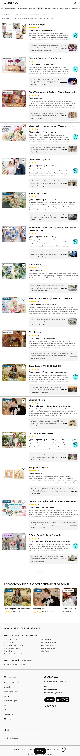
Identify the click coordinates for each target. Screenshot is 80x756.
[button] (23, 26)
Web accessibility (52, 749)
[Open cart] (75, 3)
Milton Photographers (48, 648)
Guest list (7, 687)
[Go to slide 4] (16, 37)
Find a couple (50, 689)
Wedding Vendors (6, 14)
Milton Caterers (9, 651)
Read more (63, 48)
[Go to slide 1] (11, 37)
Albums (7, 710)
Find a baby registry (53, 693)
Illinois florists (24, 14)
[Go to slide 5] (17, 37)
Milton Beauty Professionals (13, 654)
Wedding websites (11, 692)
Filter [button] (40, 751)
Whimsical (44, 14)
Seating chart (9, 714)
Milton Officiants (9, 642)
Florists (40, 8)
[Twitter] (50, 707)
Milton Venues (45, 651)
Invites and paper (10, 701)
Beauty (47, 8)
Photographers (10, 8)
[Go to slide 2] (12, 37)
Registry (7, 696)
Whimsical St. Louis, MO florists (14, 664)
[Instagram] (53, 707)
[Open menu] (5, 3)
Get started (50, 699)
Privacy (16, 749)
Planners (55, 8)
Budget (6, 705)
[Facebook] (45, 707)
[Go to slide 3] (14, 37)
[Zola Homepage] (13, 3)
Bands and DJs (65, 8)
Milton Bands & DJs (47, 639)
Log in (47, 686)
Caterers (32, 8)
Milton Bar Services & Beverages (14, 645)
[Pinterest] (48, 707)
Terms (23, 749)
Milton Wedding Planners (49, 642)
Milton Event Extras (10, 639)
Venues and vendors (11, 682)
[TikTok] (55, 707)
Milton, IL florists (34, 14)
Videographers (22, 8)
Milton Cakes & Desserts (12, 648)
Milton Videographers (48, 645)
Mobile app (8, 719)
